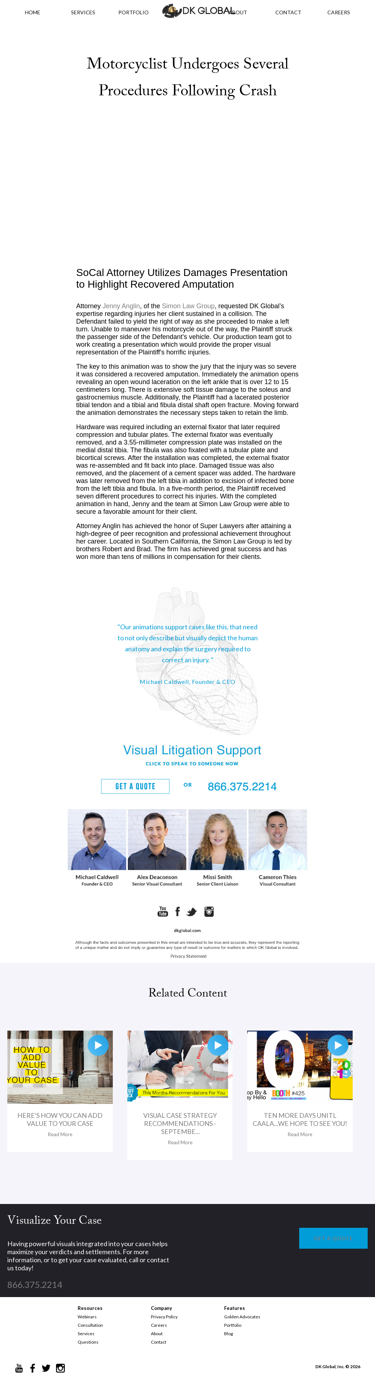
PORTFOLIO (133, 12)
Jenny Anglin (121, 306)
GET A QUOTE (333, 1238)
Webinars (87, 1316)
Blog (228, 1333)
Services (83, 12)
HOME (32, 12)
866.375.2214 (34, 1284)
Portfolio (232, 1325)
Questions (88, 1342)
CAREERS (338, 12)
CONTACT (288, 12)
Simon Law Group (188, 306)
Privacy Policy (164, 1316)
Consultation (90, 1325)
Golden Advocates (242, 1316)
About (157, 1333)
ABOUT (238, 12)
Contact (158, 1342)
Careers (159, 1325)
